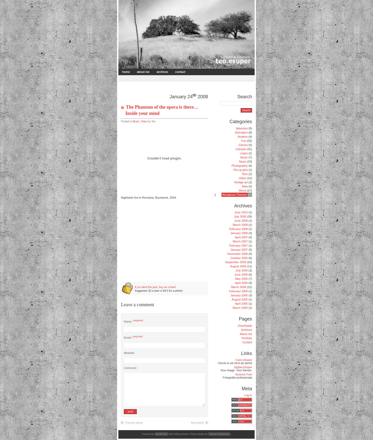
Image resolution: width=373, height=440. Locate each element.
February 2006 (238, 291)
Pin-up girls (240, 169)
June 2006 (241, 274)
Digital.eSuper (243, 367)
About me (143, 71)
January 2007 (239, 249)
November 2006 (237, 253)
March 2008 (240, 224)
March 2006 (238, 287)
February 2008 (238, 229)
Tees (245, 174)
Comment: (130, 367)
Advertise (242, 128)
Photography (240, 165)
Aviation (243, 136)
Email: (133, 337)
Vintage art (241, 182)
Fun (243, 140)
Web (245, 186)
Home (126, 71)
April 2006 (241, 282)
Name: (133, 321)
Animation (241, 132)
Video (144, 121)
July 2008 (240, 216)
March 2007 (240, 241)
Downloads (245, 325)
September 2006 (235, 262)
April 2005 (241, 303)
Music (135, 121)
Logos (244, 153)
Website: (129, 352)
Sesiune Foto (243, 374)
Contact (180, 71)
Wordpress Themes (234, 194)
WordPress (161, 434)
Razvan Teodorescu (219, 434)
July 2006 (241, 270)
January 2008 (239, 233)
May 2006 (241, 278)
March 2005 (240, 307)
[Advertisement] (179, 78)
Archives (162, 71)
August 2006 (238, 266)
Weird (242, 190)
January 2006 (239, 295)
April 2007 (241, 237)
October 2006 (239, 258)
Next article (197, 422)
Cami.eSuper (243, 359)
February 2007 (238, 245)
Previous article (134, 422)
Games (243, 144)
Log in (248, 395)
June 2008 (241, 220)
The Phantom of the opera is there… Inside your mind (161, 110)
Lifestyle (241, 149)
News (242, 161)
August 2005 (240, 299)
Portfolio (247, 338)
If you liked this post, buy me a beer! (155, 287)
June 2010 (241, 212)
